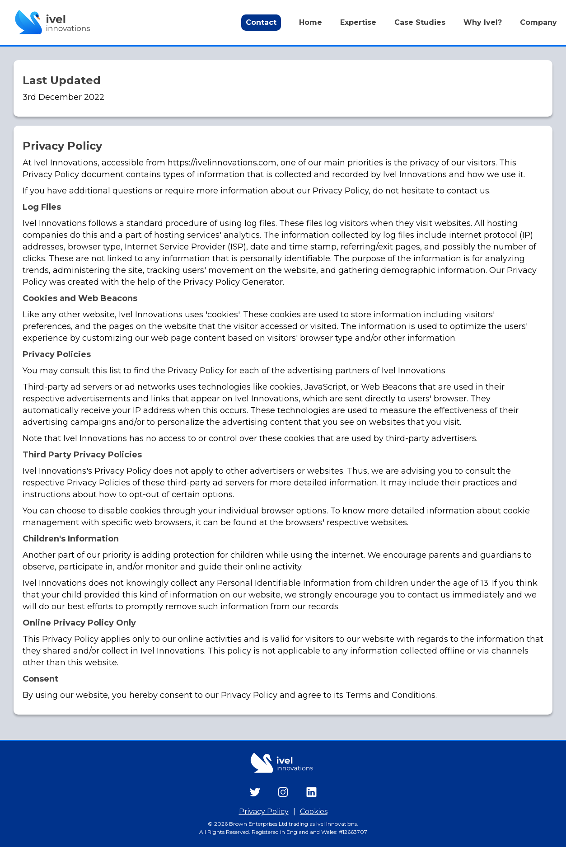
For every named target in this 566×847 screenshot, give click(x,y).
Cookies (313, 811)
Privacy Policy (264, 811)
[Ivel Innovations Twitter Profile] (255, 792)
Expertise (358, 22)
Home (310, 22)
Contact (261, 22)
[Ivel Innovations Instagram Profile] (283, 792)
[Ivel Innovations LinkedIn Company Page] (311, 792)
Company (538, 22)
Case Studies (419, 22)
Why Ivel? (482, 22)
